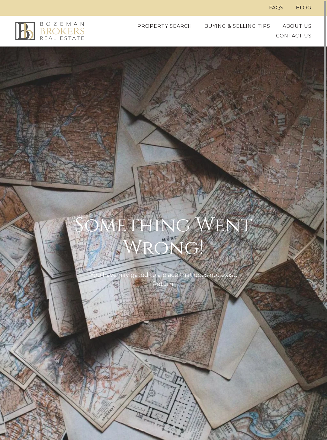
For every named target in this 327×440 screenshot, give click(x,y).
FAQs (276, 8)
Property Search (164, 26)
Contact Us (294, 36)
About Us (297, 26)
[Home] (50, 31)
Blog (304, 8)
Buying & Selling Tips (237, 26)
